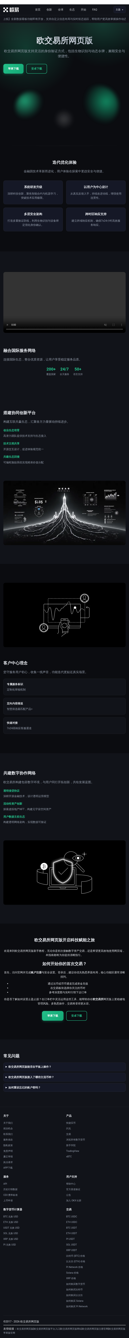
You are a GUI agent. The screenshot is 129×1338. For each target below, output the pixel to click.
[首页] (11, 9)
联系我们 (8, 1134)
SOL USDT (71, 1244)
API (5, 1183)
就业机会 (8, 1128)
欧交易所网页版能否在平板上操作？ (29, 1066)
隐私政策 (8, 1145)
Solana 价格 (72, 1272)
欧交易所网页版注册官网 (95, 1328)
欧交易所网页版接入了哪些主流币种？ (31, 1077)
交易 (68, 1134)
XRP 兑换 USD (10, 1239)
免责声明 (8, 1151)
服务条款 (8, 1139)
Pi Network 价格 (74, 1267)
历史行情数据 (10, 1189)
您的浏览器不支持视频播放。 (64, 302)
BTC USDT (71, 1227)
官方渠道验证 (73, 1189)
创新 (49, 9)
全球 (60, 9)
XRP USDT (71, 1250)
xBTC (69, 1156)
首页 (37, 9)
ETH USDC (71, 1222)
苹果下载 (13, 68)
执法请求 (8, 1162)
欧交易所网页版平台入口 (47, 1328)
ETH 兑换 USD (10, 1222)
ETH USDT (71, 1233)
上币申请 (8, 1200)
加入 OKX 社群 (73, 1200)
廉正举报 (8, 1156)
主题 (118, 9)
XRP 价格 (71, 1278)
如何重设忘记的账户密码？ (24, 1087)
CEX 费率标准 (10, 1195)
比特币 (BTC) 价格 (75, 1256)
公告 (68, 1195)
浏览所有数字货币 (75, 1139)
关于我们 (8, 1123)
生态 (72, 9)
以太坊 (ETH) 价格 (75, 1261)
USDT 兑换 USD (11, 1227)
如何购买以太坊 (74, 1295)
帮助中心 (71, 1183)
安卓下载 (36, 68)
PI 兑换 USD (9, 1244)
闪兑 (68, 1128)
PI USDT (70, 1239)
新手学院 (71, 1145)
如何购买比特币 (74, 1289)
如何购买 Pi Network (77, 1306)
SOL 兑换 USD (10, 1233)
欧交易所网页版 (25, 1328)
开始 (83, 9)
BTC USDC (71, 1216)
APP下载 (8, 1167)
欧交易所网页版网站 (71, 1328)
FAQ (94, 9)
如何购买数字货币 (75, 1284)
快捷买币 (71, 1123)
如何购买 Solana (74, 1301)
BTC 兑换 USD (10, 1216)
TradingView (72, 1151)
